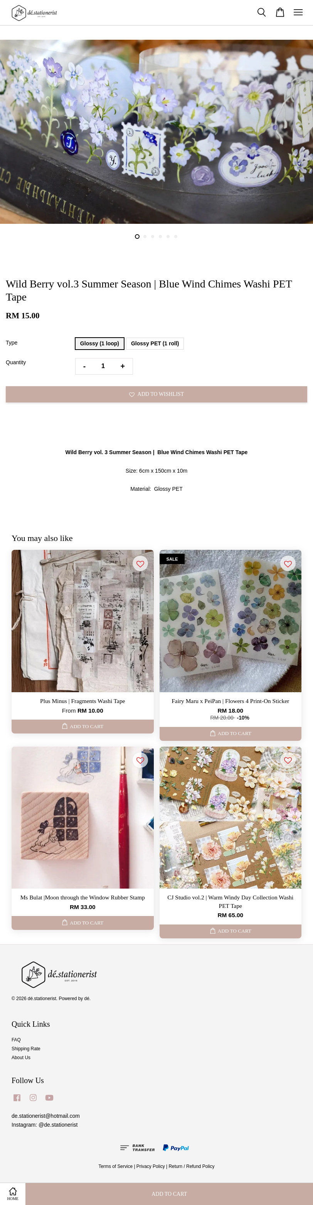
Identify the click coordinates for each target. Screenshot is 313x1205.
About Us (21, 1057)
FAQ (16, 1040)
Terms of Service (116, 1166)
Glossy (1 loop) (99, 343)
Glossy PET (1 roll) (155, 343)
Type (11, 343)
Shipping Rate (26, 1048)
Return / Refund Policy (192, 1166)
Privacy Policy (150, 1166)
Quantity (16, 362)
